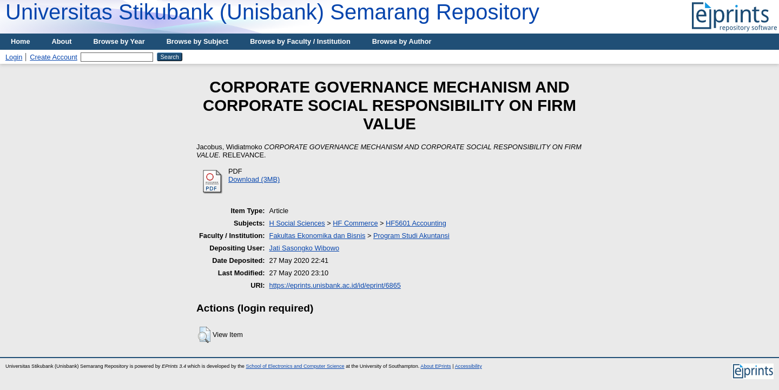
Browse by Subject (198, 41)
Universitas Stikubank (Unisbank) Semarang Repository (272, 12)
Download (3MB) (254, 179)
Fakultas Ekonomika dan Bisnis (317, 236)
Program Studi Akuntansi (411, 236)
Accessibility (468, 366)
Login (13, 57)
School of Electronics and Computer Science (295, 366)
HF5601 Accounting (416, 223)
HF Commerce (355, 223)
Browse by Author (402, 41)
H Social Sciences (297, 223)
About (62, 41)
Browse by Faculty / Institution (300, 41)
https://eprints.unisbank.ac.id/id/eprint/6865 (335, 285)
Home (20, 41)
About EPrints (435, 366)
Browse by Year (119, 41)
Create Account (53, 57)
